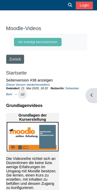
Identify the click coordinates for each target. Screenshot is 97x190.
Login (84, 5)
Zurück (15, 59)
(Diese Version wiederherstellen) (28, 84)
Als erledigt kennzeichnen (37, 42)
